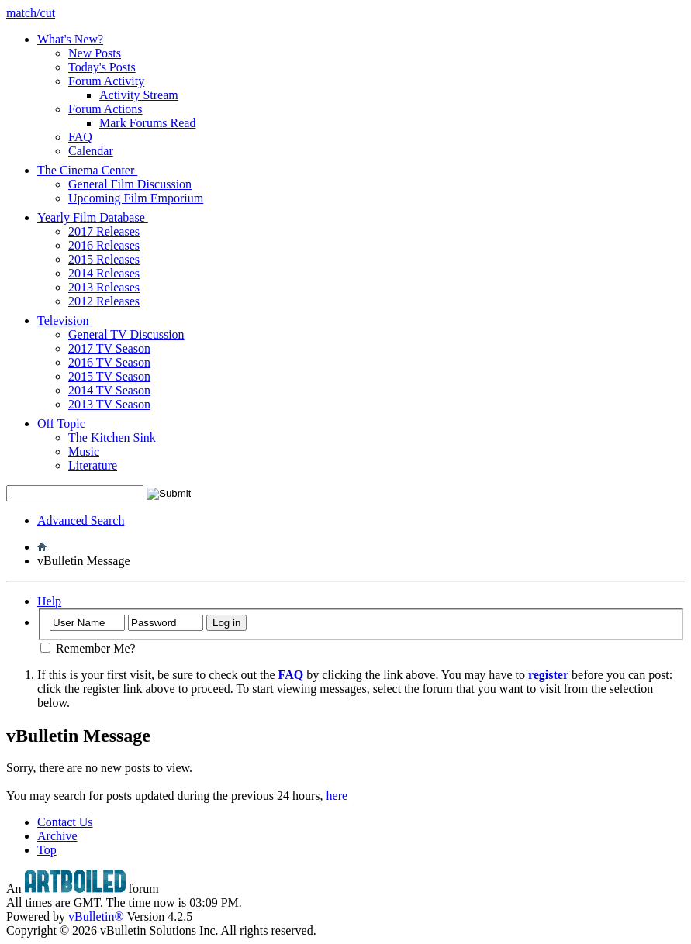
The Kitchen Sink (112, 437)
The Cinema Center (93, 170)
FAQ (80, 136)
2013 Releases (104, 287)
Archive (57, 835)
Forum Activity (106, 81)
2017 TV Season (109, 348)
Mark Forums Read (147, 122)
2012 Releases (104, 301)
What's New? (70, 39)
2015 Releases (104, 259)
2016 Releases (104, 245)
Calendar (90, 150)
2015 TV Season (109, 376)
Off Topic (68, 423)
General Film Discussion (130, 184)
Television (70, 320)
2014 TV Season (109, 390)
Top (47, 849)
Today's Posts (102, 67)
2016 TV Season (109, 362)
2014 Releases (104, 273)
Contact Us (65, 822)
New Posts (94, 53)
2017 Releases (104, 231)
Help (49, 601)
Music (83, 451)
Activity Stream (138, 95)
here (337, 795)
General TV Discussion (126, 334)
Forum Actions (105, 108)
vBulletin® (96, 916)
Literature (92, 465)
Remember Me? (88, 648)
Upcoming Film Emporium (135, 198)
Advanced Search (80, 520)
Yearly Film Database (98, 217)
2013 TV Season (109, 404)
